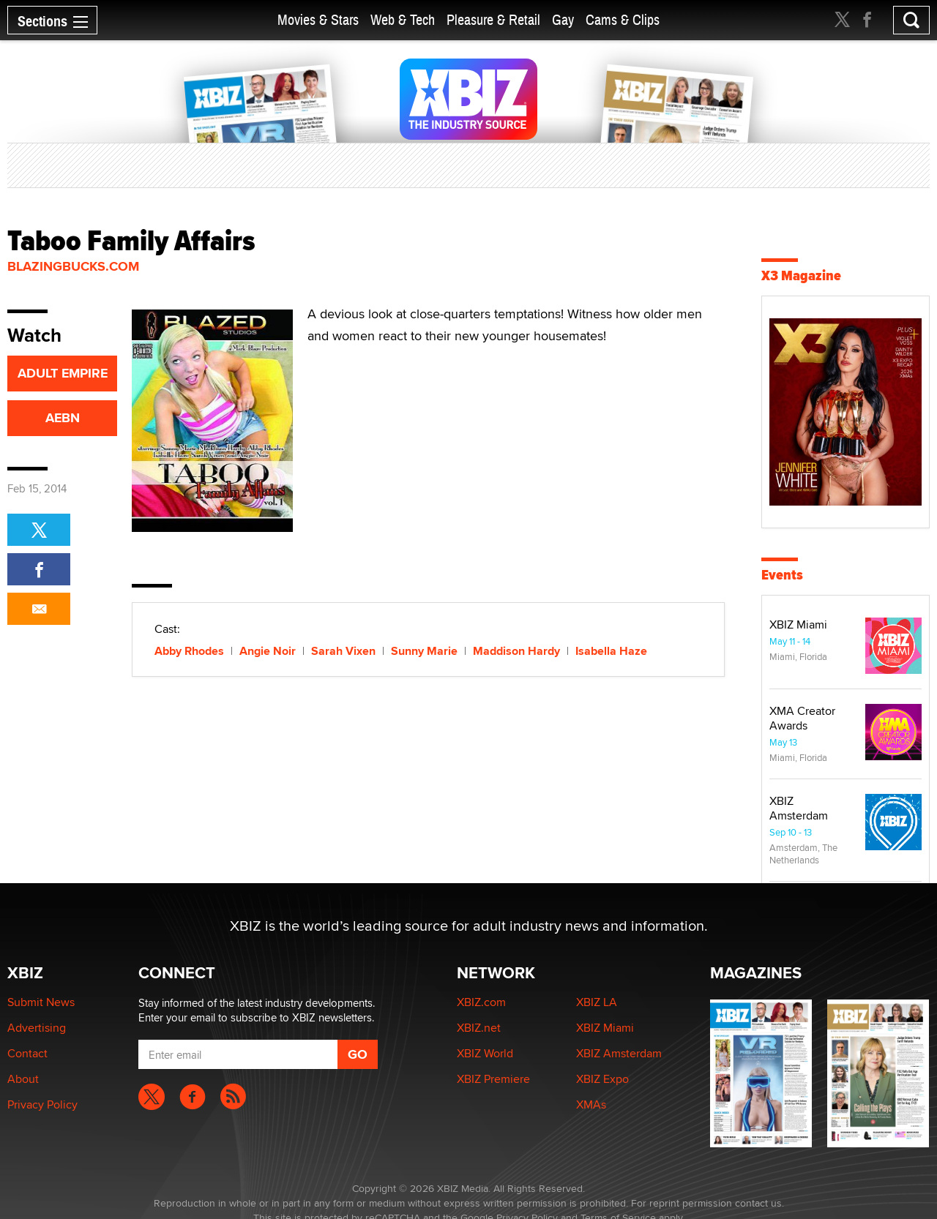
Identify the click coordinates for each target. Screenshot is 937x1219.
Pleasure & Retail (493, 20)
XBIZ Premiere (493, 1078)
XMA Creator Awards (802, 718)
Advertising (36, 1027)
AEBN (62, 417)
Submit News (41, 1002)
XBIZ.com (481, 1002)
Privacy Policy (42, 1104)
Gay (563, 20)
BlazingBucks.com (73, 266)
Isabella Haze (611, 650)
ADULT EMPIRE (63, 373)
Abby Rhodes (189, 650)
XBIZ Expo (602, 1078)
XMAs (591, 1104)
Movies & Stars (318, 20)
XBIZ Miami (798, 624)
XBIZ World (485, 1053)
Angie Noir (267, 650)
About (23, 1078)
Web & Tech (402, 20)
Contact (27, 1053)
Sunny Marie (424, 650)
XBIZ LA (596, 1002)
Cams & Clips (623, 20)
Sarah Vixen (343, 650)
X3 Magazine (801, 275)
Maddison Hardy (516, 650)
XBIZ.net (479, 1027)
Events (782, 574)
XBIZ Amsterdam (798, 808)
